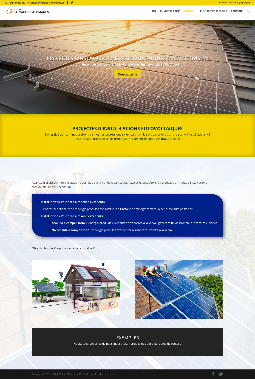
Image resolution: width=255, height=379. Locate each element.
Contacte (237, 11)
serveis (188, 11)
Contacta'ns (127, 79)
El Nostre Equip (170, 11)
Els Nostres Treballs (213, 11)
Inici (154, 11)
